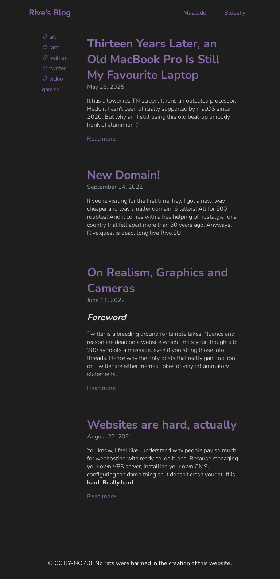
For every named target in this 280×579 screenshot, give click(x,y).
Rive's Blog (50, 12)
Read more (101, 139)
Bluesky (234, 13)
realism (55, 58)
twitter (54, 68)
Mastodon (196, 13)
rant (50, 47)
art (49, 37)
